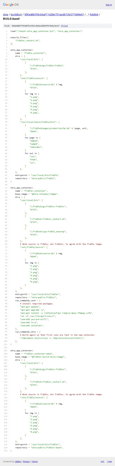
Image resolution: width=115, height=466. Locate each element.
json (109, 461)
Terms (34, 461)
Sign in (109, 4)
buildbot (16, 14)
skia (5, 14)
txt (102, 461)
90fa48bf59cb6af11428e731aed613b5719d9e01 (54, 14)
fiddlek (94, 14)
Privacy (26, 461)
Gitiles (18, 461)
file (64, 26)
